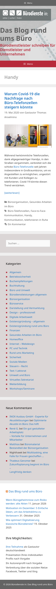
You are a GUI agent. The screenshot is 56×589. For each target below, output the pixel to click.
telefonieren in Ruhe (36, 219)
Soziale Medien (18, 361)
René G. (14, 428)
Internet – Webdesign (22, 344)
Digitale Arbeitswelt (21, 317)
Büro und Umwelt (20, 290)
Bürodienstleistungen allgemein (28, 294)
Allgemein (15, 272)
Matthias (15, 444)
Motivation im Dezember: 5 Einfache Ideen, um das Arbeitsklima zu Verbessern (27, 511)
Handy (28, 215)
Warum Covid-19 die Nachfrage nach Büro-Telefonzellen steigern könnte (22, 100)
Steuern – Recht (19, 366)
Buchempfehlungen (21, 281)
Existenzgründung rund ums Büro (29, 326)
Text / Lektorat (18, 370)
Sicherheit (15, 357)
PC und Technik (18, 348)
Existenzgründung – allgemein (27, 321)
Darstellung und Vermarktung (27, 308)
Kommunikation (13, 219)
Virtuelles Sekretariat (22, 379)
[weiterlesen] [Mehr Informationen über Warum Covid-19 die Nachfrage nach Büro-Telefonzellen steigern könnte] (11, 192)
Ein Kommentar (17, 224)
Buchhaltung (17, 285)
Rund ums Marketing (22, 352)
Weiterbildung (18, 384)
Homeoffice (16, 339)
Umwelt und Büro (20, 375)
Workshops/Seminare (22, 388)
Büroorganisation (18, 202)
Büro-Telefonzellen (18, 211)
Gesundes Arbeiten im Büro (26, 335)
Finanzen (15, 330)
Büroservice (16, 303)
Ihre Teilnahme (14, 546)
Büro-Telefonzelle (23, 166)
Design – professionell (22, 312)
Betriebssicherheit (20, 276)
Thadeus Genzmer (20, 460)
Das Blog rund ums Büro (25, 491)
